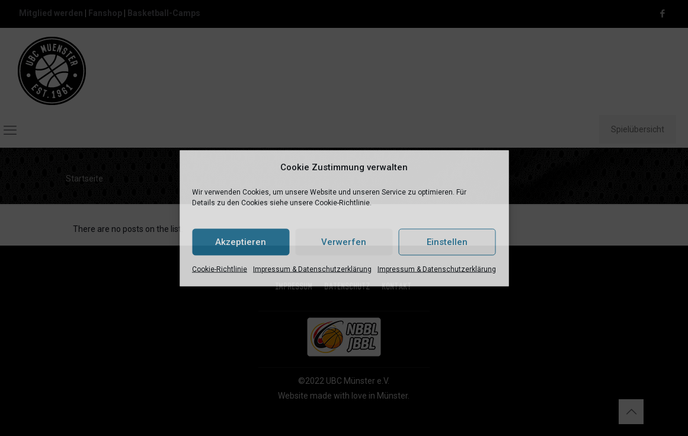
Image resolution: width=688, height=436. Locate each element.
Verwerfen (343, 242)
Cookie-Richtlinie (219, 269)
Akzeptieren (240, 242)
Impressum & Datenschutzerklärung (312, 269)
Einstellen (447, 242)
